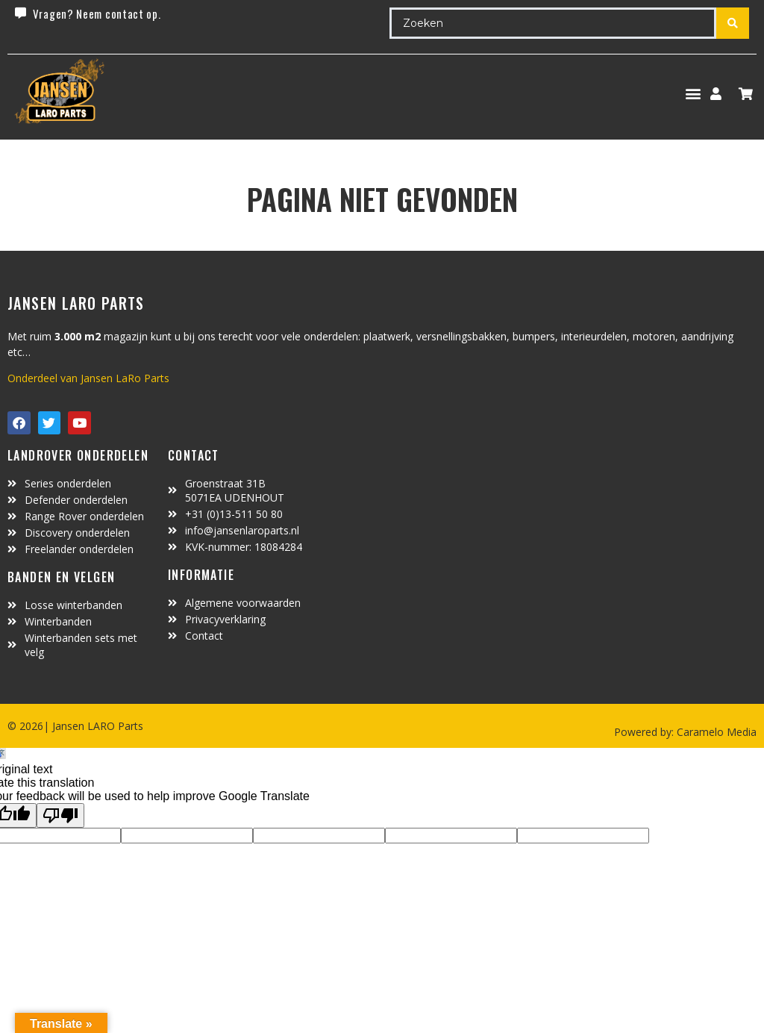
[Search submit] (732, 23)
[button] (692, 93)
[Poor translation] (60, 815)
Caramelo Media (715, 732)
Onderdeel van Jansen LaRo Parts (88, 378)
